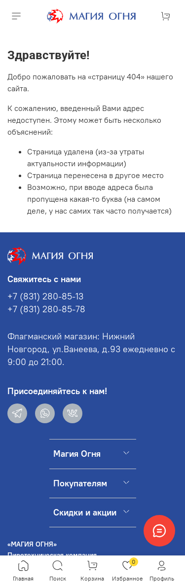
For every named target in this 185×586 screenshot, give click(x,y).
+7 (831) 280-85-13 (45, 296)
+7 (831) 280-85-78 (46, 309)
